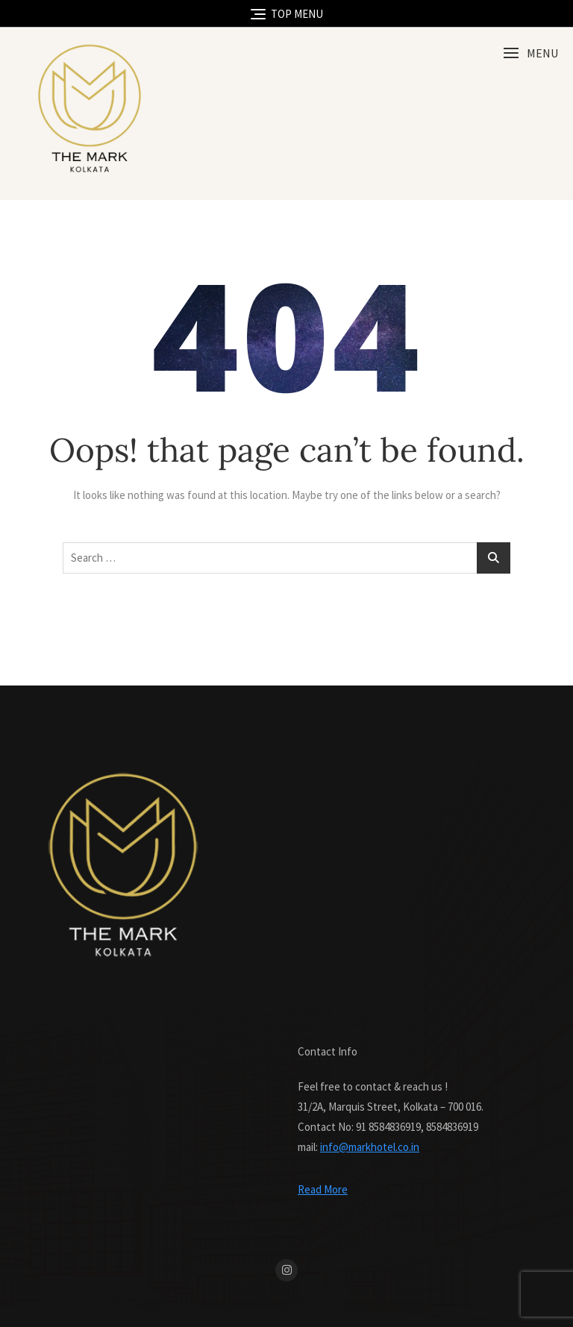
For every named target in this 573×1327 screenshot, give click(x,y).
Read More (323, 1189)
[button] (530, 53)
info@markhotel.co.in (369, 1147)
